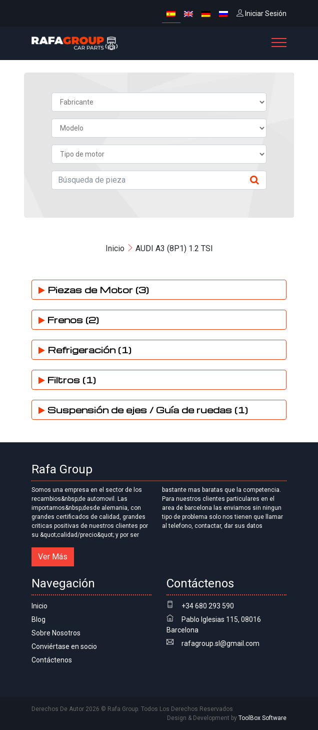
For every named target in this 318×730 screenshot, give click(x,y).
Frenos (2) (68, 319)
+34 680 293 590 (208, 606)
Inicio (115, 248)
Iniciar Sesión (261, 14)
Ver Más (53, 556)
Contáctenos (52, 660)
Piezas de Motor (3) (93, 289)
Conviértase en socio (64, 646)
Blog (39, 619)
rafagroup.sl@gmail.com (221, 643)
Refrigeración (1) (85, 349)
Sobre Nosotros (56, 633)
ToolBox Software (262, 717)
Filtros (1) (67, 379)
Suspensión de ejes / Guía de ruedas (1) (143, 409)
